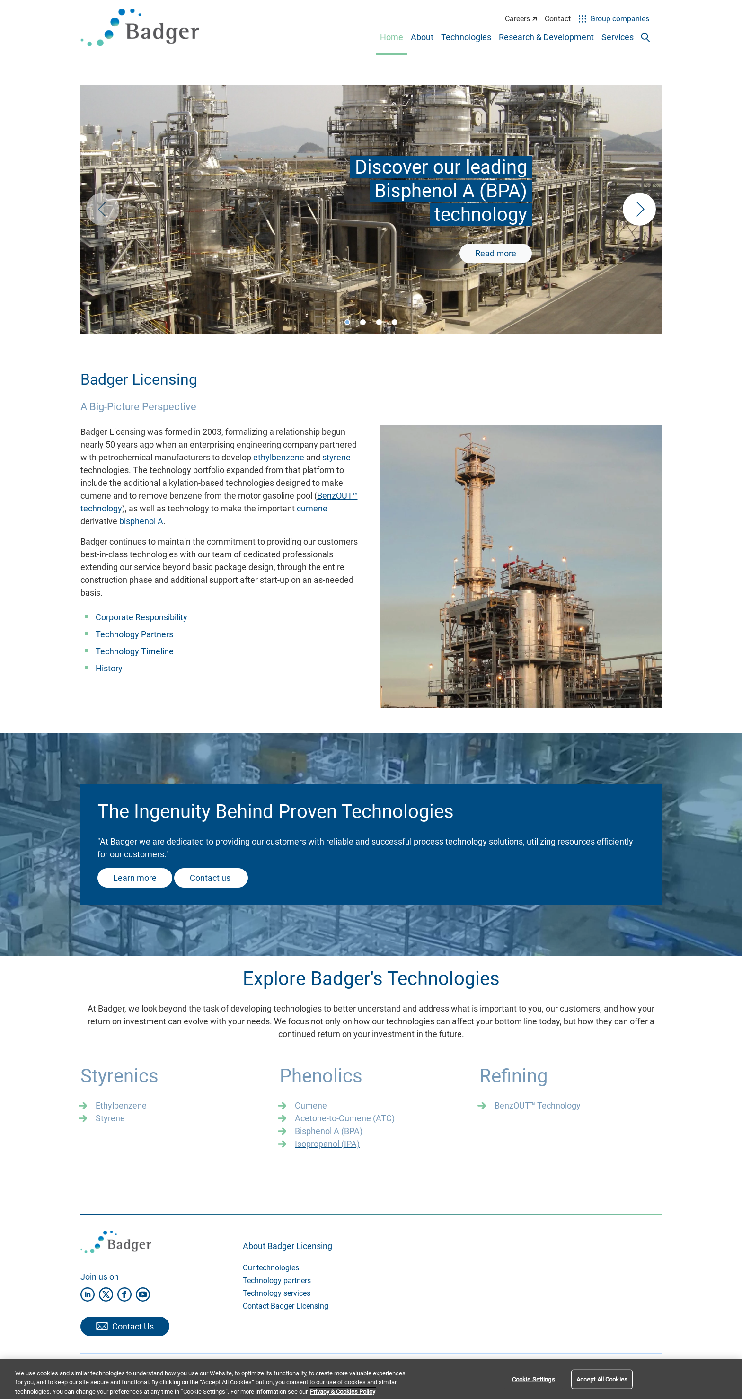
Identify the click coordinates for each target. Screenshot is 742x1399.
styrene (336, 457)
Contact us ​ (211, 878)
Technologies (466, 37)
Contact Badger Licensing (285, 1306)
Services (617, 37)
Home (391, 37)
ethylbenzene (278, 457)
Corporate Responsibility (141, 617)
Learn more (135, 878)
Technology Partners (134, 634)
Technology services (276, 1293)
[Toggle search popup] (645, 37)
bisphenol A (141, 521)
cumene (312, 508)
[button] (639, 209)
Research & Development (546, 37)
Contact (558, 18)
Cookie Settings (533, 1387)
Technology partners (277, 1280)
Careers (521, 18)
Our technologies (271, 1267)
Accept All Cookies (601, 1387)
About (422, 37)
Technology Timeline (135, 651)
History (109, 668)
